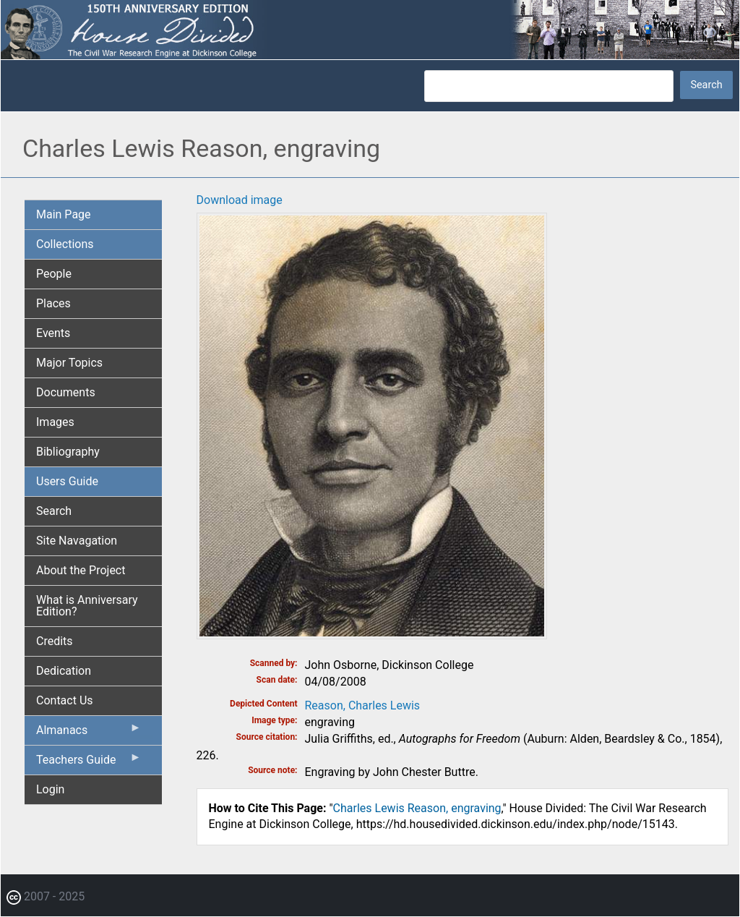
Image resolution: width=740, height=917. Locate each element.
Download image (240, 200)
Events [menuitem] (53, 333)
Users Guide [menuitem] (67, 481)
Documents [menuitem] (65, 392)
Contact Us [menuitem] (64, 700)
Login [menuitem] (50, 789)
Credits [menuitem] (54, 641)
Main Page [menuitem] (63, 214)
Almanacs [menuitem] (89, 733)
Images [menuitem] (55, 422)
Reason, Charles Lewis (363, 705)
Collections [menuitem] (65, 244)
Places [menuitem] (53, 303)
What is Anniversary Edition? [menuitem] (87, 605)
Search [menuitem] (54, 511)
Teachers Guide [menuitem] (89, 763)
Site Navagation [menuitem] (76, 540)
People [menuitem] (54, 274)
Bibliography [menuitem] (68, 451)
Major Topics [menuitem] (69, 363)
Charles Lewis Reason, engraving (417, 808)
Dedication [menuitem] (63, 671)
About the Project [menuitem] (80, 570)
